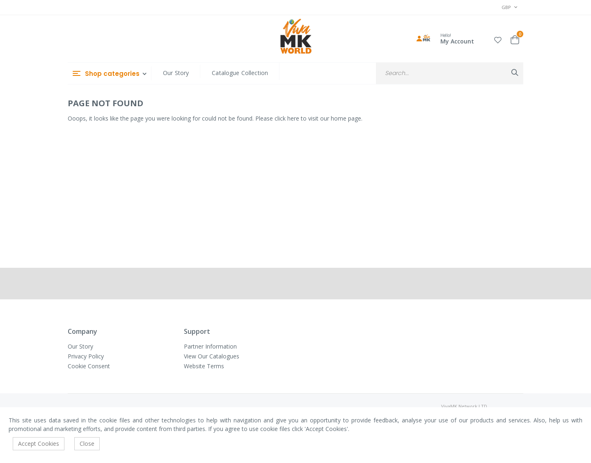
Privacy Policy (86, 356)
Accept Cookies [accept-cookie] (38, 443)
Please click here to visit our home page (308, 118)
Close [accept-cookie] (87, 443)
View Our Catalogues (211, 356)
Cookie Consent (89, 366)
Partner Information (210, 346)
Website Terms (204, 366)
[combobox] (449, 73)
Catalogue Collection (240, 73)
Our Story (176, 73)
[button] (498, 38)
